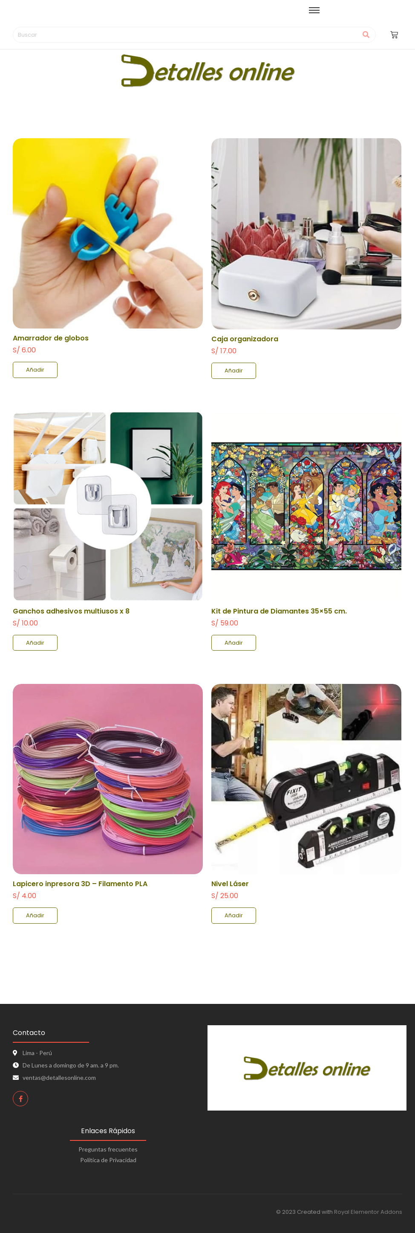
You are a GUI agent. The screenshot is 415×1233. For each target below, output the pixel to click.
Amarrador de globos (51, 338)
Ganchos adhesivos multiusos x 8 (71, 611)
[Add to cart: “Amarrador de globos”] (35, 370)
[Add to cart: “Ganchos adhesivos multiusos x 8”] (35, 643)
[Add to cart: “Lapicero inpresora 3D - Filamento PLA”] (35, 915)
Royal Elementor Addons (368, 1212)
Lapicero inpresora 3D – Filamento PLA (80, 884)
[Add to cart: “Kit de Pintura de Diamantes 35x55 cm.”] (233, 643)
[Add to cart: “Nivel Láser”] (233, 915)
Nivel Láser (230, 884)
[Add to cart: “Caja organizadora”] (233, 371)
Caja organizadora (244, 339)
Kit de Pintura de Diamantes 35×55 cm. (279, 611)
